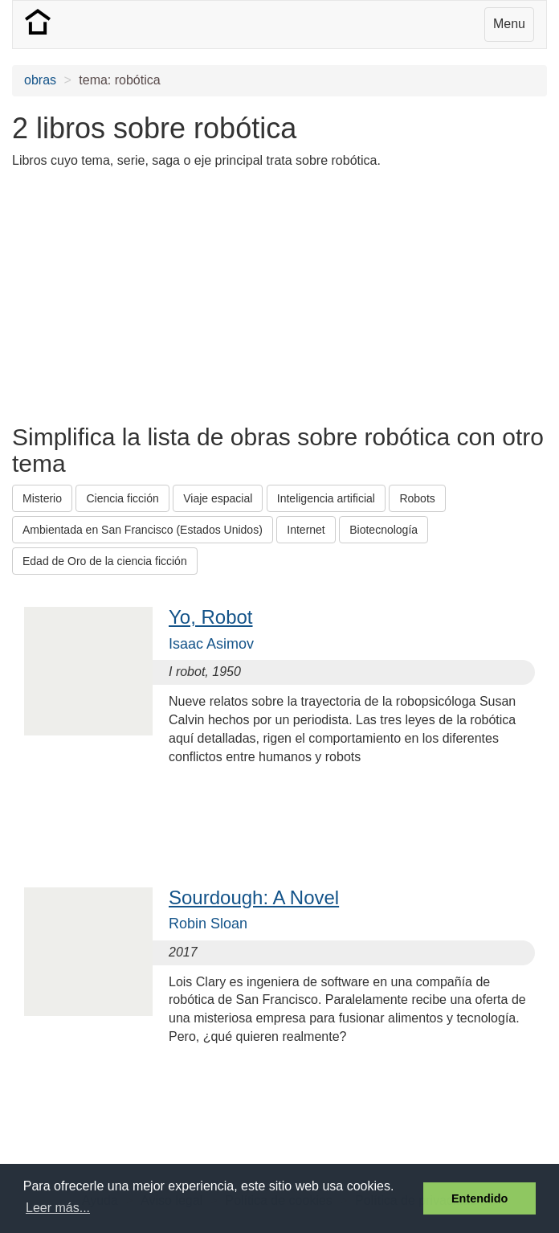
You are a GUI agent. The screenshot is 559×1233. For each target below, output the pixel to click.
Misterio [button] (42, 498)
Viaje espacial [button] (217, 498)
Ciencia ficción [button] (122, 498)
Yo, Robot (211, 617)
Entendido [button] (479, 1198)
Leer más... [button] (58, 1208)
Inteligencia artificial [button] (326, 498)
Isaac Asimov (211, 644)
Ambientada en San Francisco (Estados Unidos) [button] (142, 529)
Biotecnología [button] (383, 529)
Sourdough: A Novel (254, 897)
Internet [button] (305, 529)
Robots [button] (417, 498)
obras (40, 80)
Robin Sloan (208, 924)
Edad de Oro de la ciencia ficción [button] (104, 561)
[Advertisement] (200, 295)
